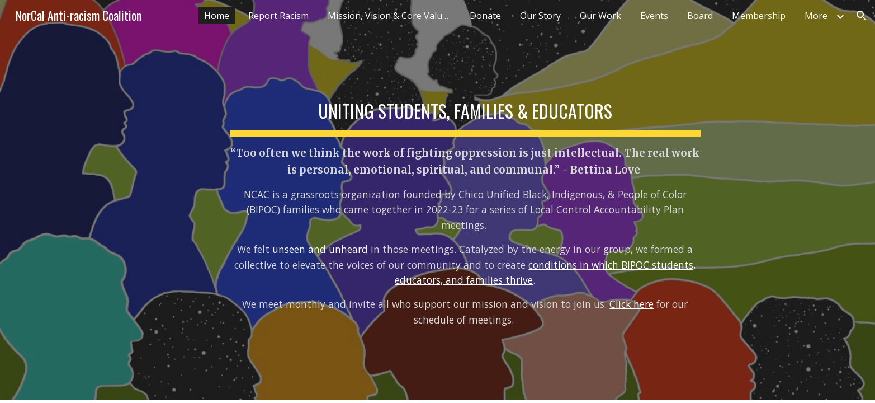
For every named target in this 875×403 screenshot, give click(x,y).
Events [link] (654, 16)
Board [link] (700, 16)
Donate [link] (485, 16)
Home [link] (216, 16)
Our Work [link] (600, 16)
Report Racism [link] (278, 16)
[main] (465, 199)
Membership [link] (759, 16)
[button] (861, 15)
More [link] (816, 16)
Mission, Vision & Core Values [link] (390, 16)
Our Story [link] (540, 16)
